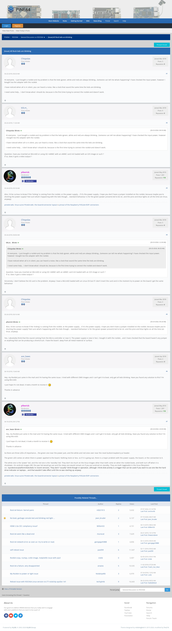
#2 (167, 123)
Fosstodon (128, 615)
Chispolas (25, 58)
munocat (100, 534)
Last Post (144, 511)
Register (18, 26)
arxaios (101, 566)
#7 (167, 421)
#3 (167, 188)
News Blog (97, 21)
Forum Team (151, 618)
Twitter (127, 610)
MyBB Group (31, 627)
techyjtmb (101, 581)
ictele (100, 558)
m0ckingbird (139, 627)
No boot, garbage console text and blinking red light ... (32, 518)
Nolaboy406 (101, 573)
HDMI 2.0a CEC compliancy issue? (24, 526)
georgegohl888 (101, 542)
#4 (167, 235)
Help (124, 21)
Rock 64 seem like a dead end (22, 534)
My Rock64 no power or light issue (24, 573)
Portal (107, 21)
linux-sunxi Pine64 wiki (24, 205)
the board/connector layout (46, 205)
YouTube (128, 613)
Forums (149, 607)
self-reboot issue (17, 550)
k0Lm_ (24, 107)
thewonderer (153, 535)
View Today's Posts (23, 31)
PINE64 (6, 37)
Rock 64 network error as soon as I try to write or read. (32, 542)
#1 (167, 73)
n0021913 (101, 510)
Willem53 (100, 526)
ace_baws (25, 356)
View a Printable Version (13, 589)
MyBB (14, 627)
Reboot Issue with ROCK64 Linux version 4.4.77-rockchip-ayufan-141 (38, 581)
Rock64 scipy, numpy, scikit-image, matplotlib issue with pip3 (35, 558)
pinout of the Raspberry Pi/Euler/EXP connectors (79, 205)
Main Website (54, 21)
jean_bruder (101, 518)
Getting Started (76, 21)
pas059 (101, 550)
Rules (65, 21)
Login (6, 26)
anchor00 (151, 511)
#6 (167, 371)
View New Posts (8, 31)
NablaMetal (152, 583)
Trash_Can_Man (154, 567)
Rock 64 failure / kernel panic (22, 510)
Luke (150, 575)
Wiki (88, 21)
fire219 (166, 627)
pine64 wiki (9, 205)
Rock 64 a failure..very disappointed (25, 566)
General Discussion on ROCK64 (32, 37)
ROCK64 (15, 37)
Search (116, 21)
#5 (167, 314)
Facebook (128, 607)
